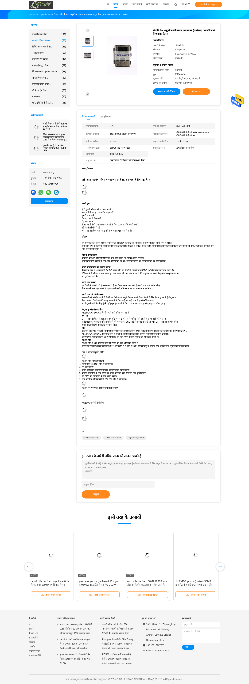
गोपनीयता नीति (35, 655)
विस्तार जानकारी (88, 116)
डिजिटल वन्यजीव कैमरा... (49, 46)
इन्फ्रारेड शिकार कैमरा (66, 618)
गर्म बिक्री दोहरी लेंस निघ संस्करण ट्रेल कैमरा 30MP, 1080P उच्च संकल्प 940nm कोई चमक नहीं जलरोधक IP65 (75, 644)
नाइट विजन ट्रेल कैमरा (136, 438)
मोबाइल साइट (34, 651)
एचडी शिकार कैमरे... (49, 34)
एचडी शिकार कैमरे (107, 618)
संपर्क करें (49, 201)
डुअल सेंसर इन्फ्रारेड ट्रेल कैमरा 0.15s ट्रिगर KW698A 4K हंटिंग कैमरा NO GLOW (75, 659)
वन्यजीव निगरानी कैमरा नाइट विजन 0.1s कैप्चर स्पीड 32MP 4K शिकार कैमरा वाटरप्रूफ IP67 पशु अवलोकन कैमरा (50, 585)
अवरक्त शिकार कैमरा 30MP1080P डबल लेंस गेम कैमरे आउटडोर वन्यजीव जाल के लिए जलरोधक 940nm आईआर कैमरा (147, 585)
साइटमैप (32, 646)
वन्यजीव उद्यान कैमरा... (49, 84)
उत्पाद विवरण (105, 116)
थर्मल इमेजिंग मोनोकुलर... (49, 102)
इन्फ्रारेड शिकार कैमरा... (49, 40)
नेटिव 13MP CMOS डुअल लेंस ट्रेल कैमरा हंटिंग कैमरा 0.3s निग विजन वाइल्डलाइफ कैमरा (55, 137)
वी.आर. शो (33, 633)
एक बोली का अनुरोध (208, 4)
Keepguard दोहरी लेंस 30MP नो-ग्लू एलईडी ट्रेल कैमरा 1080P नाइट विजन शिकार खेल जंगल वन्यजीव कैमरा (117, 643)
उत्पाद (31, 628)
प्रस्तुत (96, 494)
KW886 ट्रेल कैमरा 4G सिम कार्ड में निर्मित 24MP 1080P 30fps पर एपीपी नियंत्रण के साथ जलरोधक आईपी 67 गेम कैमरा (118, 659)
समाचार (32, 642)
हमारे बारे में (33, 637)
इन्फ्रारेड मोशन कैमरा (91, 438)
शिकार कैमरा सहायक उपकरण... (49, 71)
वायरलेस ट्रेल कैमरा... (49, 59)
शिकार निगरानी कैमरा (113, 438)
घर (30, 624)
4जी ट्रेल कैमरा (49, 52)
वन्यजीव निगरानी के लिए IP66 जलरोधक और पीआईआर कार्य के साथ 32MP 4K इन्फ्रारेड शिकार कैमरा (117, 628)
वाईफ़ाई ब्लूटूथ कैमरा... (49, 65)
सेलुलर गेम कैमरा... (49, 77)
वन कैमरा (49, 96)
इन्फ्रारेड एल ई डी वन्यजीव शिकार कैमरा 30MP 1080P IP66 (55, 148)
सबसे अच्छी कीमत (166, 91)
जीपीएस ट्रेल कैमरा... (49, 90)
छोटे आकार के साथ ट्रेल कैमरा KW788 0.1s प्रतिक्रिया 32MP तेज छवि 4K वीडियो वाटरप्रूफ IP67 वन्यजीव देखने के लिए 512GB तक (76, 629)
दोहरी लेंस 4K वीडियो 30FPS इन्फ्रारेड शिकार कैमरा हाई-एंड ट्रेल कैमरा (55, 126)
